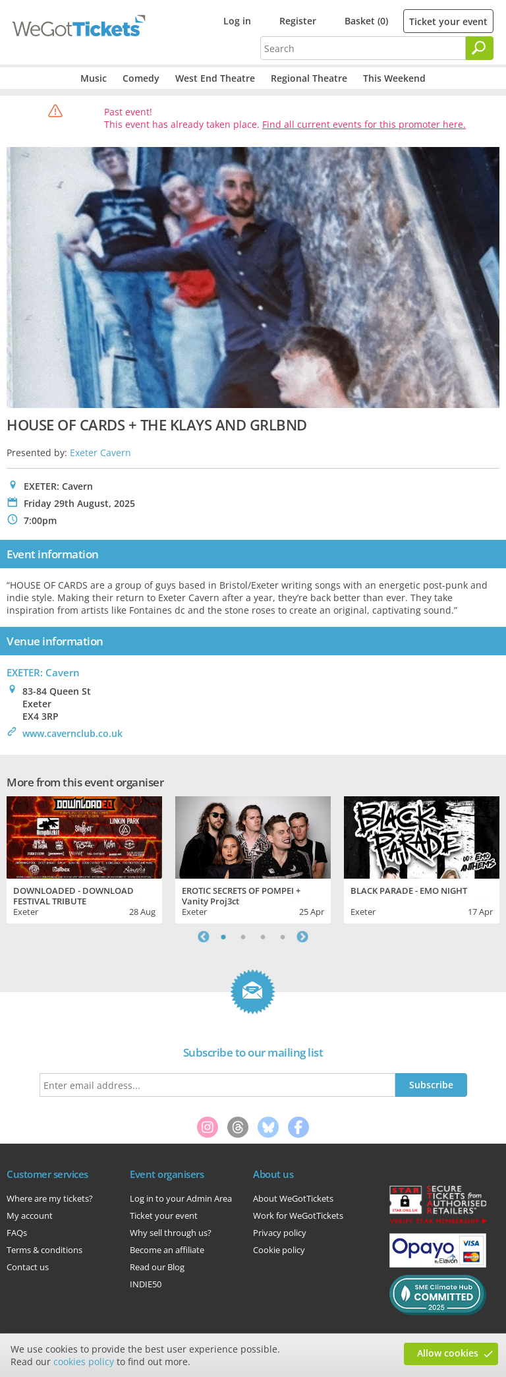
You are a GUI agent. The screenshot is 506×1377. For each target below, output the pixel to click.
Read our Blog (157, 1267)
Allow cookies (447, 1353)
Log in (237, 21)
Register (297, 21)
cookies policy (83, 1361)
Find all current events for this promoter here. (364, 124)
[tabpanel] (84, 858)
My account (30, 1215)
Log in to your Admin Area (181, 1198)
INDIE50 (145, 1284)
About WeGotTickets (293, 1198)
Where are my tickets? (50, 1198)
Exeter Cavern (100, 452)
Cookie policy (279, 1250)
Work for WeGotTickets (298, 1215)
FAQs (17, 1233)
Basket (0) (366, 21)
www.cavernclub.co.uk (72, 733)
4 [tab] (282, 936)
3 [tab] (262, 936)
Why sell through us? (170, 1233)
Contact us (28, 1267)
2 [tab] (243, 936)
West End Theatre (215, 78)
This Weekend (394, 78)
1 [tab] (223, 936)
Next (302, 936)
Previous (203, 936)
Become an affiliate (167, 1250)
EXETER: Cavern (43, 672)
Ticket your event (448, 21)
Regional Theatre (309, 78)
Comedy (141, 78)
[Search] (479, 48)
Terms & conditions (44, 1250)
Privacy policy (279, 1233)
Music (93, 78)
